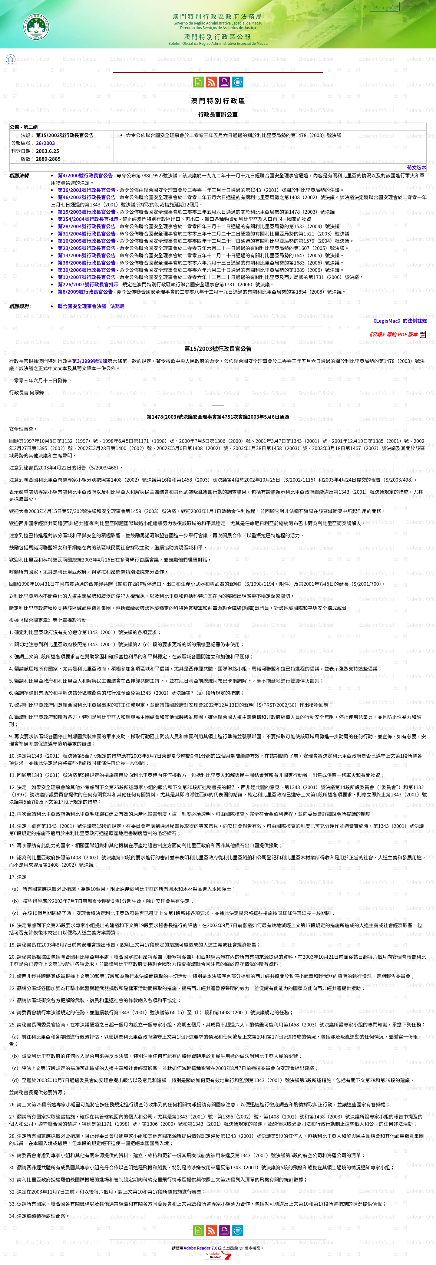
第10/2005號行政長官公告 (87, 240)
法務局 (117, 306)
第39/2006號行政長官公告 (87, 269)
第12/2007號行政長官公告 (87, 277)
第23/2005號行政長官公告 (87, 248)
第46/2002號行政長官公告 (87, 197)
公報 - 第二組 (24, 126)
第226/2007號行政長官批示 (88, 284)
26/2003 (45, 143)
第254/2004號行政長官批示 (88, 218)
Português (385, 7)
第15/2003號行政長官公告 (87, 211)
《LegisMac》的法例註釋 (399, 320)
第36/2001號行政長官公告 (87, 189)
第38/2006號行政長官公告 (87, 262)
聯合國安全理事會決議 (82, 306)
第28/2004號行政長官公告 (87, 226)
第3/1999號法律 (89, 360)
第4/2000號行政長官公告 (85, 175)
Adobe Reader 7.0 (200, 1248)
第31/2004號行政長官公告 (87, 233)
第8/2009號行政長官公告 (85, 291)
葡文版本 (416, 167)
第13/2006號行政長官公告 (87, 255)
